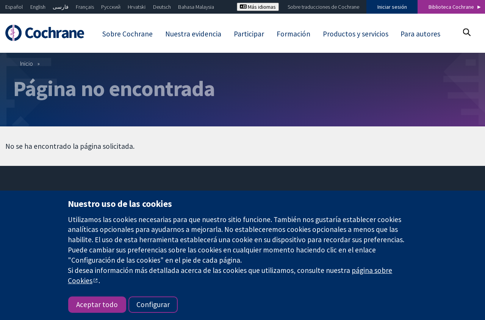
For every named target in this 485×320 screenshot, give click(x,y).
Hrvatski (137, 6)
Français (85, 6)
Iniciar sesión (392, 6)
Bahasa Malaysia (196, 6)
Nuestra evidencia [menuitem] (193, 33)
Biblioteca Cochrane (451, 6)
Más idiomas (258, 6)
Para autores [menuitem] (420, 33)
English (37, 6)
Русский (110, 6)
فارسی (61, 6)
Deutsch (162, 6)
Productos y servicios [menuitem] (355, 33)
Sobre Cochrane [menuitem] (127, 33)
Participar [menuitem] (249, 33)
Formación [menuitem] (293, 33)
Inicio (26, 63)
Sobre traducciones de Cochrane (323, 6)
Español (14, 6)
